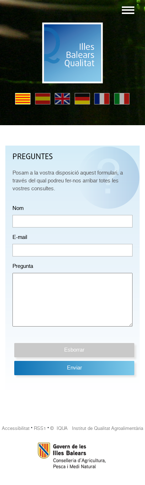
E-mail (19, 237)
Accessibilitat (16, 428)
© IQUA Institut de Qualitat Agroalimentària (96, 428)
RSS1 (40, 428)
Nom (18, 208)
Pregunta (22, 266)
